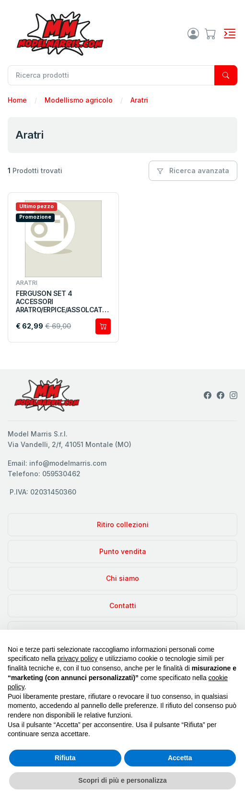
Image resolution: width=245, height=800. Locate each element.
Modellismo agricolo (79, 100)
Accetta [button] (180, 758)
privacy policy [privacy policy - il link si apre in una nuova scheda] (78, 658)
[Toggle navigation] (229, 33)
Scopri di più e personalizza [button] (122, 780)
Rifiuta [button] (65, 758)
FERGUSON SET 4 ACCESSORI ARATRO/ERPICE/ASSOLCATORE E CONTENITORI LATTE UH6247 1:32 (61, 302)
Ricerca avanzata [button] (193, 170)
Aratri (139, 100)
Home (17, 100)
